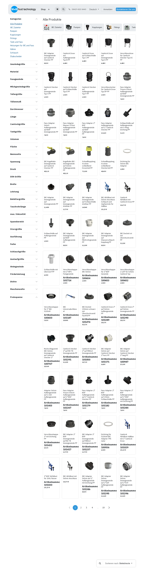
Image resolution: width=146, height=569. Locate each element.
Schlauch (14, 52)
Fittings (13, 38)
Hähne (13, 49)
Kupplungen (15, 34)
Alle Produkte (16, 23)
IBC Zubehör (15, 27)
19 (103, 507)
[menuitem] (43, 9)
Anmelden (107, 9)
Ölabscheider (16, 56)
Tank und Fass (16, 42)
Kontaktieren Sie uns (126, 9)
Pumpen (13, 31)
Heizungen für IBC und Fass (22, 45)
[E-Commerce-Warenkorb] (57, 9)
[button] (63, 9)
